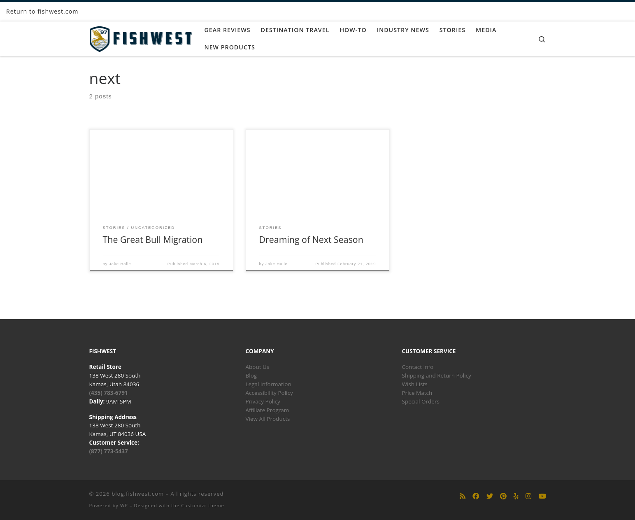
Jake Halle (120, 264)
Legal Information (268, 384)
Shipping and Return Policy (436, 375)
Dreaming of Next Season (311, 239)
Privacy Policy (263, 401)
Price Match (417, 392)
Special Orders (421, 401)
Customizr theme (202, 505)
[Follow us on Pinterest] (503, 496)
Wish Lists (415, 384)
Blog (251, 375)
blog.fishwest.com (138, 493)
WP (124, 505)
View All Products (268, 418)
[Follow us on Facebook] (475, 496)
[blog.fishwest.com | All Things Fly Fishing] (140, 37)
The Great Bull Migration (153, 239)
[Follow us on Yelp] (516, 496)
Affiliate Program (267, 410)
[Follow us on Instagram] (528, 496)
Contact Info (418, 367)
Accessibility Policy (269, 392)
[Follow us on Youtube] (542, 496)
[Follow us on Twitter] (489, 496)
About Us (258, 367)
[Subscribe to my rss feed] (462, 496)
